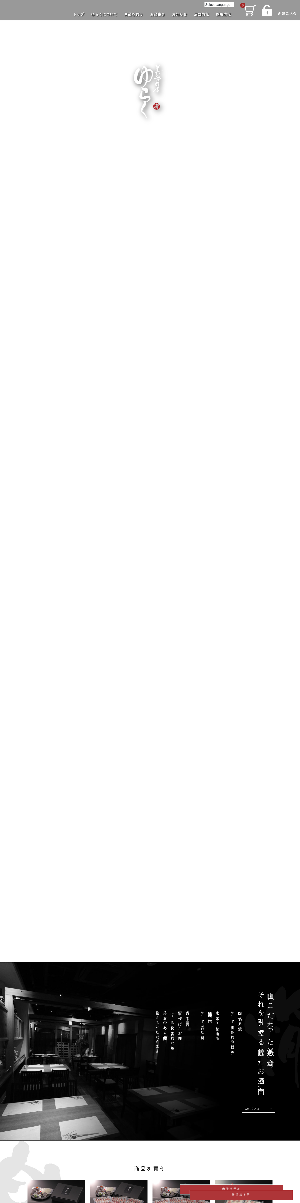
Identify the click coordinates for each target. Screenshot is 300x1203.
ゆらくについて (102, 14)
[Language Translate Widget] (217, 4)
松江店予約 (263, 1190)
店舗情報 (199, 14)
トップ (76, 14)
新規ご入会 (286, 13)
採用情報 (221, 14)
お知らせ (177, 14)
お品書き (155, 14)
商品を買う (131, 14)
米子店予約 (263, 1177)
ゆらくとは (252, 1108)
